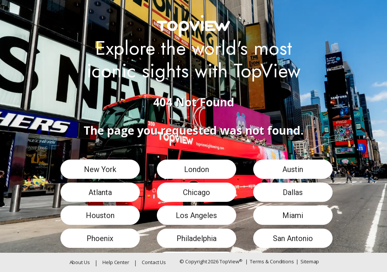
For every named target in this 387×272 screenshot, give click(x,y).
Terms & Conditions (269, 262)
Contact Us (154, 262)
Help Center (115, 262)
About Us (80, 262)
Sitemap (307, 262)
